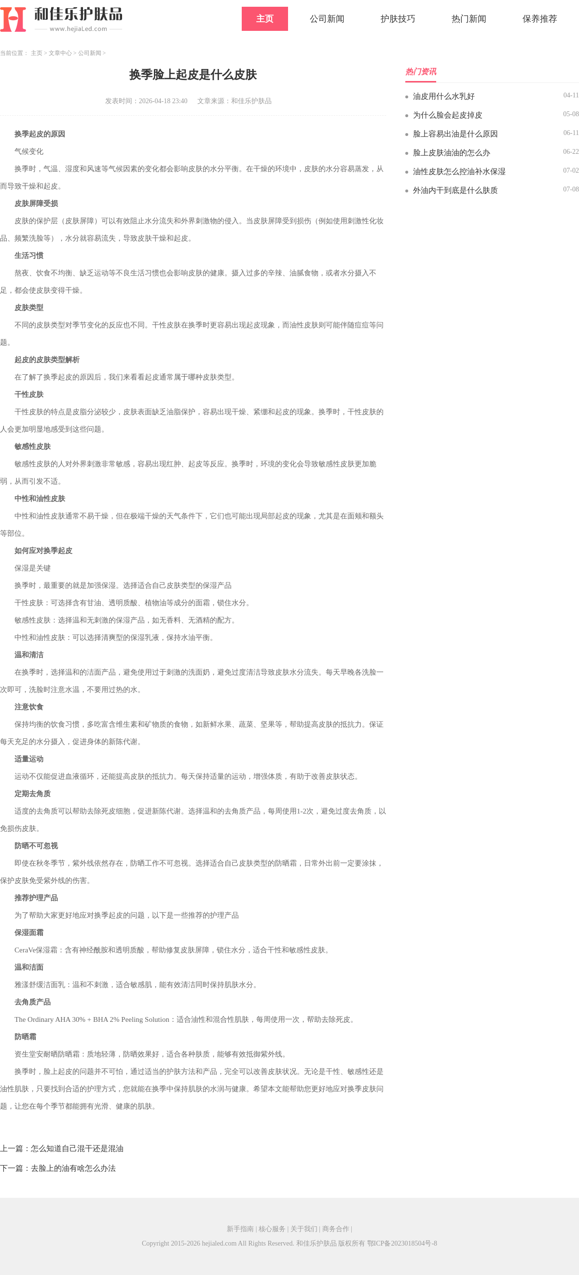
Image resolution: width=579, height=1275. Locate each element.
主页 (265, 19)
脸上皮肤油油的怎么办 (451, 153)
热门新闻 (469, 19)
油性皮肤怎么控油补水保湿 (459, 171)
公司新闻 (327, 19)
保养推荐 (540, 19)
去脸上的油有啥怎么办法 (73, 1168)
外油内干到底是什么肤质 (455, 190)
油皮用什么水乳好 (444, 96)
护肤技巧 (398, 19)
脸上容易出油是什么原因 (455, 134)
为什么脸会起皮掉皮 (447, 115)
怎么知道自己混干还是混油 (77, 1148)
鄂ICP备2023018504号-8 (402, 1243)
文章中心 (60, 53)
